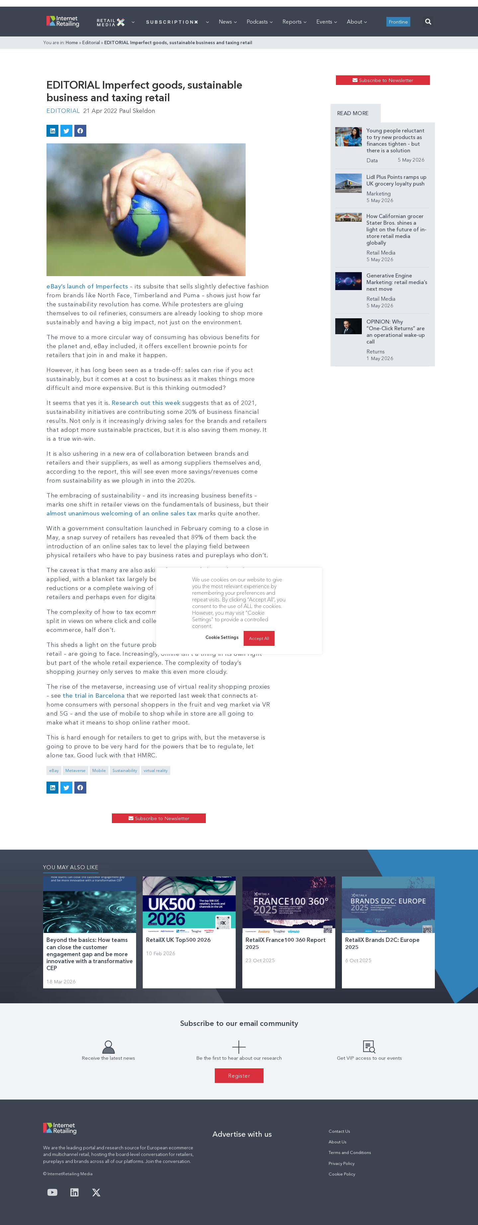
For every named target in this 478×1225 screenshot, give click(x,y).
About (357, 22)
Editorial (91, 42)
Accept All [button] (259, 638)
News (228, 22)
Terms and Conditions (350, 1152)
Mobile (99, 770)
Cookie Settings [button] (222, 637)
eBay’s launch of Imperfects (87, 286)
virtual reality (156, 770)
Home (72, 42)
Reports (294, 22)
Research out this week (146, 403)
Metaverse (75, 770)
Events (326, 22)
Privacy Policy (342, 1163)
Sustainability (125, 770)
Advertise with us (242, 1134)
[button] (428, 21)
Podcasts (260, 22)
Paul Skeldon (137, 111)
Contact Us (339, 1131)
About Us (338, 1141)
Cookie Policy (342, 1174)
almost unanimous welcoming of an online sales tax (121, 513)
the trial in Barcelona (93, 695)
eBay (54, 770)
